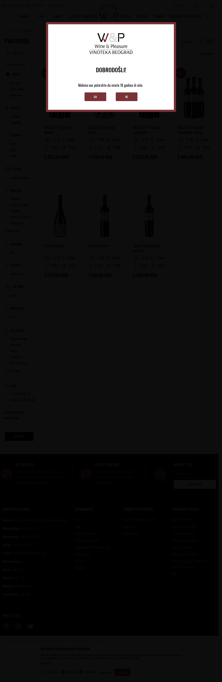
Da (95, 96)
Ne (126, 96)
